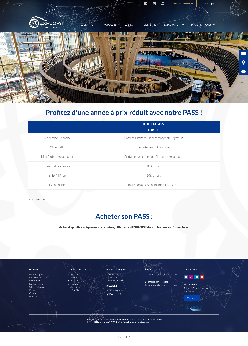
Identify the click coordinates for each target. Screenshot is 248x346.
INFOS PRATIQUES (203, 24)
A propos (34, 296)
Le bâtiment (35, 280)
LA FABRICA (74, 286)
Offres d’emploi (37, 286)
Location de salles (115, 280)
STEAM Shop (74, 290)
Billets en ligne (113, 290)
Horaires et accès (38, 277)
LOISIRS (131, 24)
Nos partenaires (37, 283)
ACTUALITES (111, 24)
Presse (32, 290)
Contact (33, 293)
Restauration (113, 274)
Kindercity (73, 274)
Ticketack (164, 281)
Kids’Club (73, 280)
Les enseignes (36, 274)
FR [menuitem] (212, 4)
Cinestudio (73, 283)
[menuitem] (206, 4)
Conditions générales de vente (161, 274)
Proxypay (172, 284)
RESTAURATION (173, 24)
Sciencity (72, 277)
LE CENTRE (88, 24)
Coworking (112, 277)
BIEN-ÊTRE (150, 24)
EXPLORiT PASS (114, 293)
